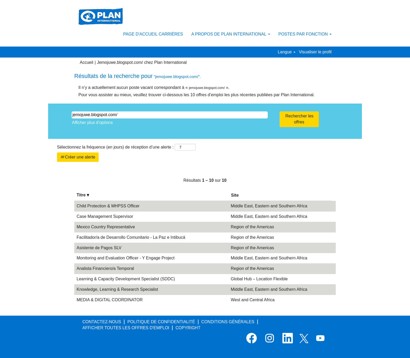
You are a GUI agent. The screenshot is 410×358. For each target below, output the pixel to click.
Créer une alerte (77, 157)
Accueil (86, 62)
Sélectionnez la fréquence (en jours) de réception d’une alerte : (115, 147)
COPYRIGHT (187, 328)
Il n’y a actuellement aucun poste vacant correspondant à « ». (154, 87)
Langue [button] (286, 52)
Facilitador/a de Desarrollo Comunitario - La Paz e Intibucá (131, 237)
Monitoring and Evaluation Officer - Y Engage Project (125, 258)
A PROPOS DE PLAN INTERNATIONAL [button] (230, 34)
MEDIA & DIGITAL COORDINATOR (110, 300)
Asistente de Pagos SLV (99, 248)
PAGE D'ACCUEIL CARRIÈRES (153, 34)
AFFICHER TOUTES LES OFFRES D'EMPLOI (125, 328)
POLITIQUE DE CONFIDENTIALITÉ (161, 322)
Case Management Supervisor (105, 216)
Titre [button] (83, 195)
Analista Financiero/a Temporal (105, 268)
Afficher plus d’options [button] (92, 122)
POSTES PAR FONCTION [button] (305, 34)
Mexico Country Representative (106, 227)
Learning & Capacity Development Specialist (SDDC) (126, 279)
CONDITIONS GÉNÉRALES (227, 322)
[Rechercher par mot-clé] (170, 114)
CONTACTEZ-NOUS (101, 322)
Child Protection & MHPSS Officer (108, 206)
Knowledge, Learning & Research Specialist (117, 289)
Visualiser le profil (315, 52)
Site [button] (234, 195)
